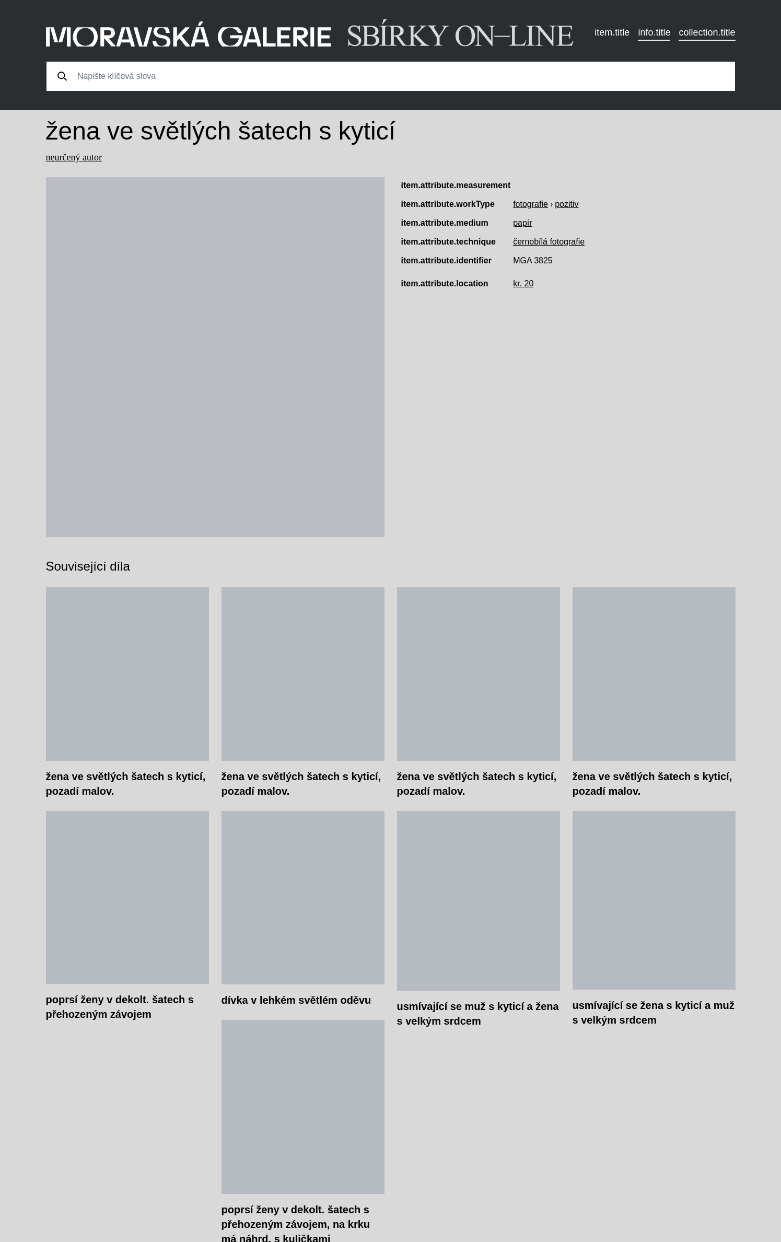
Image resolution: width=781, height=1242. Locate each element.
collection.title (707, 32)
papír (522, 222)
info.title (654, 32)
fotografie (530, 204)
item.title (612, 32)
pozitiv (566, 204)
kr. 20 (523, 283)
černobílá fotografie (549, 241)
